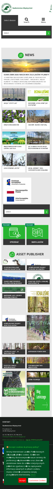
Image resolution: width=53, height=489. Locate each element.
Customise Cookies (37, 480)
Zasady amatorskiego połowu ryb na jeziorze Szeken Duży (13, 283)
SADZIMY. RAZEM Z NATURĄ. (37, 125)
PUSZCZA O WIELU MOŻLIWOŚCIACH (10, 366)
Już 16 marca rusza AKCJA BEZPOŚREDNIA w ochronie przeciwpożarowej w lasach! (38, 149)
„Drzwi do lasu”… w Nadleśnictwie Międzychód (11, 353)
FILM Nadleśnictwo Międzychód (35, 366)
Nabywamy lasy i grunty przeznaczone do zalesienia (13, 297)
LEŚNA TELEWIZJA (34, 379)
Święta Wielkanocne (11, 125)
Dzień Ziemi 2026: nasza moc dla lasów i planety (26, 75)
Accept (22, 480)
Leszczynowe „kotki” (11, 168)
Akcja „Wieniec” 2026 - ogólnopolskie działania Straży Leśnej (38, 170)
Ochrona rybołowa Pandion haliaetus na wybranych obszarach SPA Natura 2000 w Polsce (13, 270)
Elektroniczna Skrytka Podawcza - (22, 440)
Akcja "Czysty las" (10, 103)
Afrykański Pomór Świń (37, 351)
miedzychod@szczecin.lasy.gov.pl (14, 437)
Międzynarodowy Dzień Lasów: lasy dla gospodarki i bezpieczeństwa (12, 149)
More (33, 474)
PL (50, 11)
